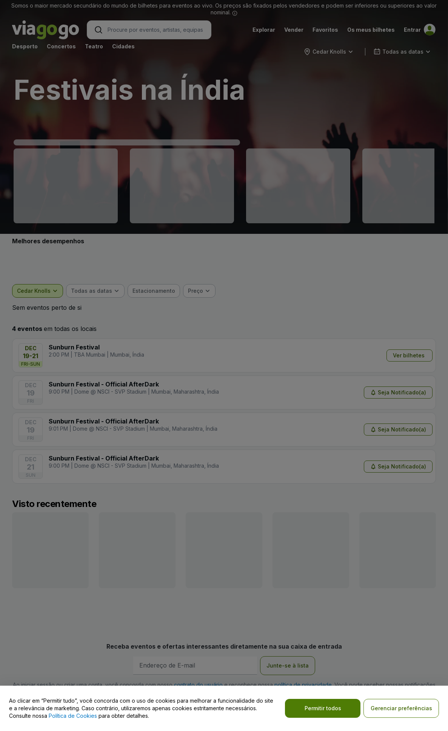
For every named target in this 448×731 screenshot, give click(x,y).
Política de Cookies (73, 715)
